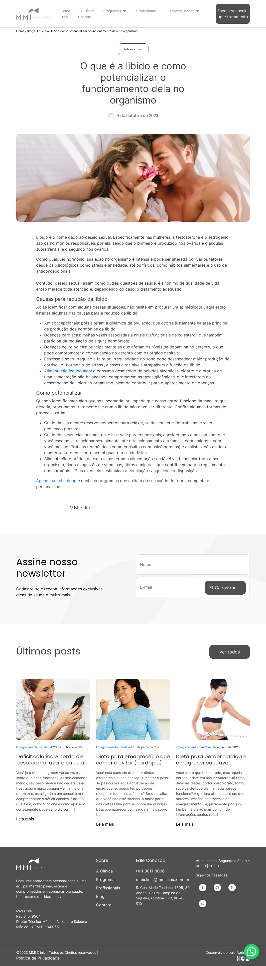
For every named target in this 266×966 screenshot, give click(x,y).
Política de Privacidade (38, 956)
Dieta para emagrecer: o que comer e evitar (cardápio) (133, 758)
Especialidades (182, 11)
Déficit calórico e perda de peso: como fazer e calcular (51, 758)
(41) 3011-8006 (150, 869)
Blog (64, 17)
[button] (251, 951)
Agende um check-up (56, 480)
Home (65, 11)
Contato (84, 17)
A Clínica (87, 11)
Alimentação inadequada (67, 370)
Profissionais (146, 11)
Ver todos (229, 650)
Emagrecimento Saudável (34, 746)
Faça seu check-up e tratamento (232, 13)
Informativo (133, 49)
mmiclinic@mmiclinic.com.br (162, 878)
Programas (112, 11)
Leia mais (25, 817)
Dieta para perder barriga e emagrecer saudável (211, 758)
